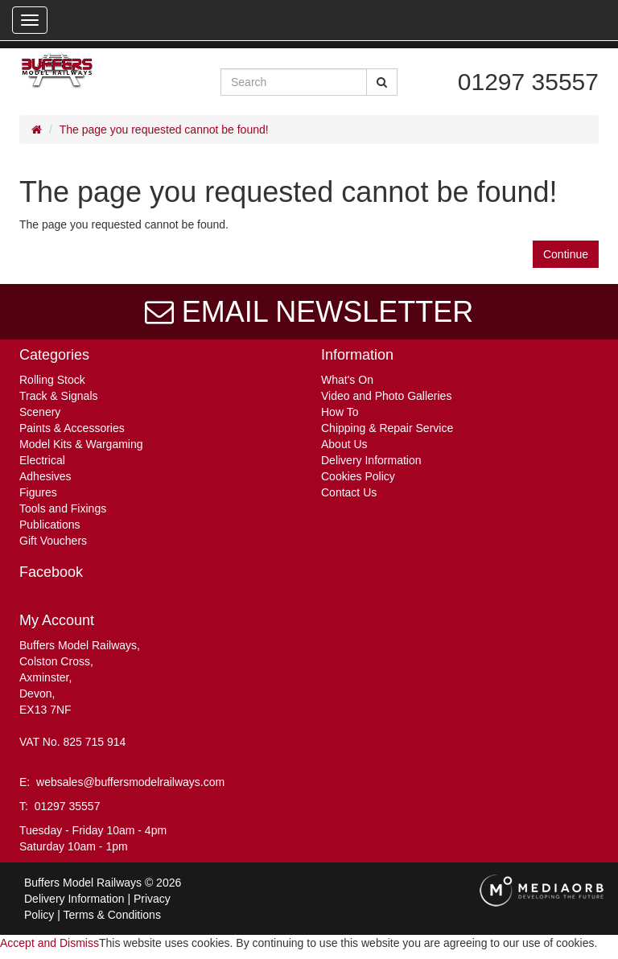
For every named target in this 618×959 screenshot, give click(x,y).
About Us (344, 444)
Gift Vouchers (53, 540)
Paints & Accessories (72, 428)
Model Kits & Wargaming (81, 444)
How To (339, 411)
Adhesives (45, 476)
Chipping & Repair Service (387, 428)
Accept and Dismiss (49, 942)
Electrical (42, 460)
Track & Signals (58, 395)
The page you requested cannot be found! (164, 129)
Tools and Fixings (62, 508)
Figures (38, 492)
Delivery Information (371, 460)
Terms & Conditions (112, 914)
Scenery (39, 411)
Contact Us (349, 492)
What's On (347, 379)
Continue (565, 254)
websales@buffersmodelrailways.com (130, 782)
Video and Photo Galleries (386, 395)
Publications (49, 524)
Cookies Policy (358, 476)
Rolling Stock (52, 379)
